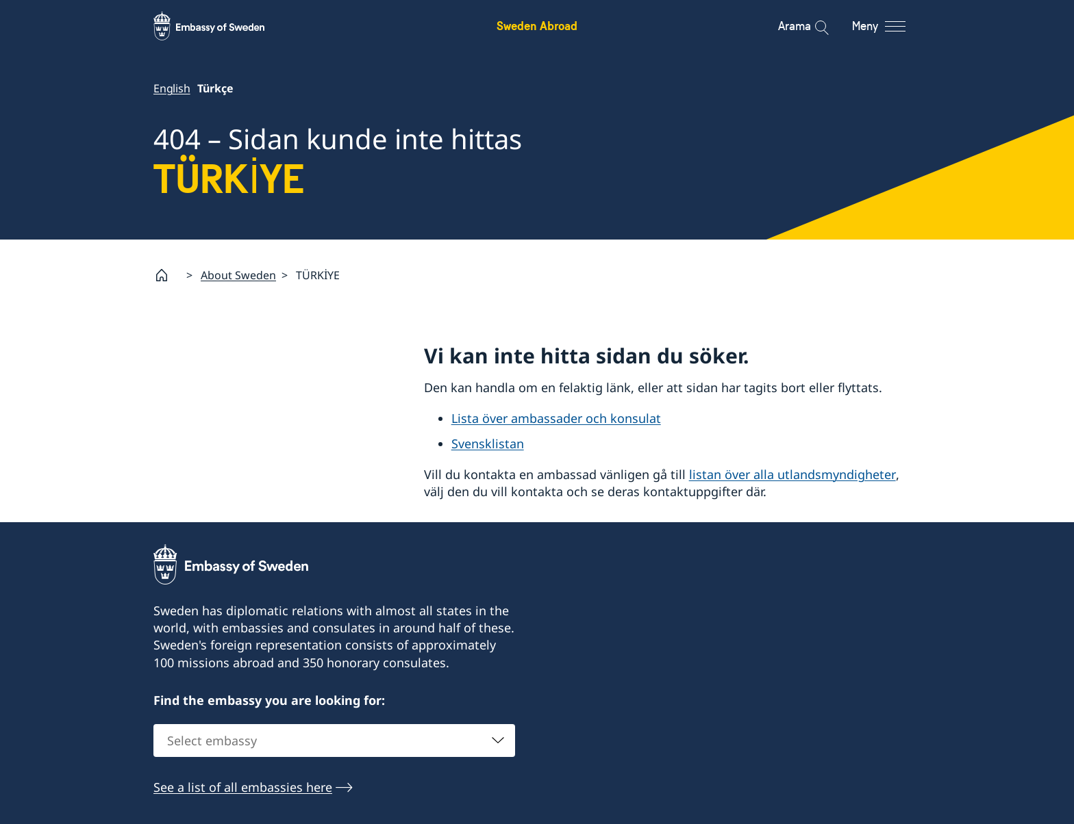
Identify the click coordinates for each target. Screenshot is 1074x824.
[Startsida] (167, 275)
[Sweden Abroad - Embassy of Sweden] (221, 26)
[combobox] (334, 741)
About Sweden (238, 275)
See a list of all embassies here (242, 788)
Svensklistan (487, 443)
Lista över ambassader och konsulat (556, 419)
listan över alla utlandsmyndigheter (792, 474)
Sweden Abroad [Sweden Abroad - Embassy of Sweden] (537, 26)
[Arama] (812, 26)
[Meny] (891, 26)
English (171, 88)
